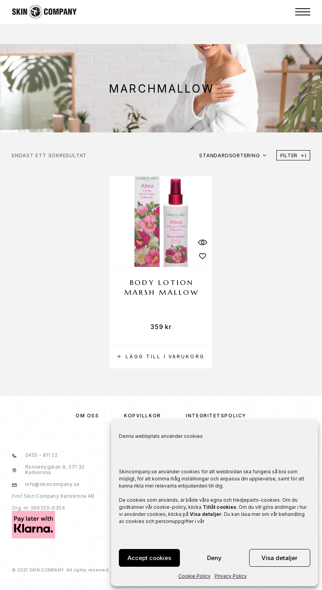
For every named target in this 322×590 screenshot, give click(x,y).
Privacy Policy (231, 576)
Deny (214, 558)
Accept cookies (149, 558)
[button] (161, 357)
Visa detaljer (279, 558)
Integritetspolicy (216, 416)
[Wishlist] (202, 256)
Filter (293, 155)
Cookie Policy (194, 576)
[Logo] (44, 12)
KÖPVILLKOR (142, 416)
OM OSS (87, 416)
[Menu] (302, 12)
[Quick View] (202, 242)
